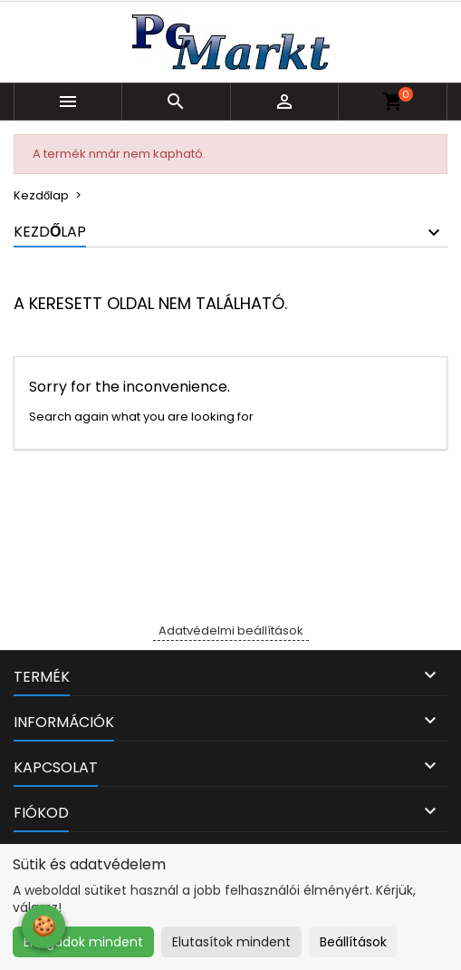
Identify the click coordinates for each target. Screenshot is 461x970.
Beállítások (353, 942)
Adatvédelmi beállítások (230, 630)
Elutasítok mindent (231, 942)
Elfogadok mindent (83, 942)
